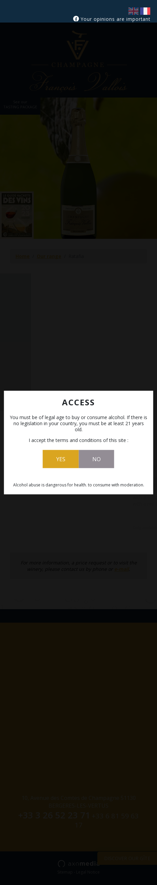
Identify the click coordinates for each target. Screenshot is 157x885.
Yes (60, 459)
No (96, 459)
